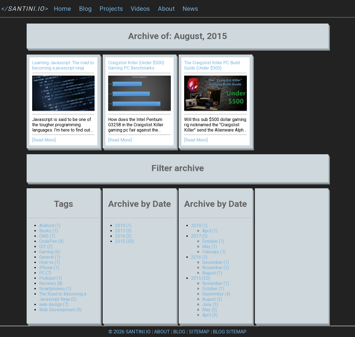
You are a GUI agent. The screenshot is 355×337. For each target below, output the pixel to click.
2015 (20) (124, 241)
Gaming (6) (49, 251)
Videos (140, 8)
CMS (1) (47, 236)
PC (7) (45, 273)
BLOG (179, 332)
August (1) (212, 273)
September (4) (216, 294)
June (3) (210, 304)
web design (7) (53, 304)
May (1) (209, 246)
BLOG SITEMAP (230, 332)
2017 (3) (123, 230)
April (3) (209, 315)
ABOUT (162, 332)
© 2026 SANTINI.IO (129, 332)
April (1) (209, 230)
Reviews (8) (50, 283)
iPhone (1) (49, 267)
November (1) (215, 267)
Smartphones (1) (55, 288)
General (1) (49, 257)
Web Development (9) (60, 309)
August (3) (212, 299)
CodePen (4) (51, 241)
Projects (111, 8)
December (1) (215, 262)
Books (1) (48, 230)
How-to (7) (49, 262)
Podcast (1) (50, 278)
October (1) (213, 241)
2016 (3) (123, 236)
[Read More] (44, 140)
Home (62, 8)
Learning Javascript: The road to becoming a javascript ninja (63, 65)
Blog (85, 8)
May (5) (209, 309)
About (166, 8)
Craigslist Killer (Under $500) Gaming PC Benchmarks (136, 65)
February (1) (213, 251)
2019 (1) (123, 225)
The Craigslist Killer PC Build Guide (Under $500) (212, 65)
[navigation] (177, 8)
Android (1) (49, 225)
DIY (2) (45, 246)
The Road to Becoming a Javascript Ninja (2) (62, 296)
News (190, 8)
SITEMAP (199, 332)
